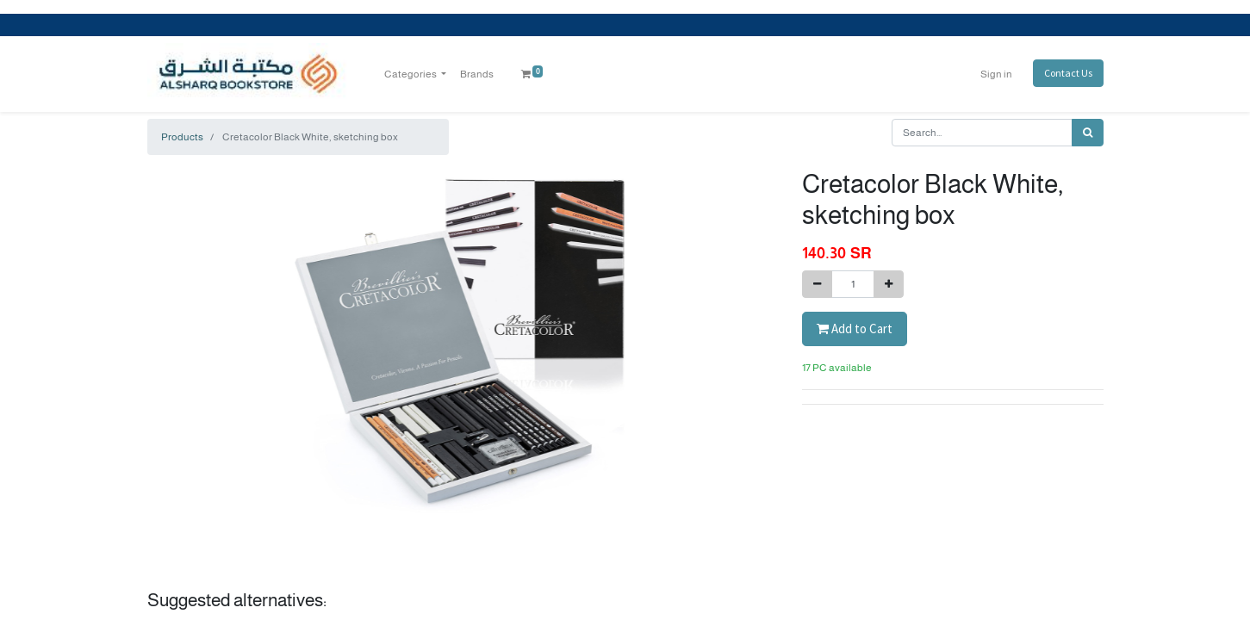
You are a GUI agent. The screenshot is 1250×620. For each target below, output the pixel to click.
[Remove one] (817, 284)
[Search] (1088, 132)
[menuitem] (477, 74)
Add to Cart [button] (854, 328)
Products (182, 137)
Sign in (996, 74)
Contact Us (1068, 72)
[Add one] (889, 284)
